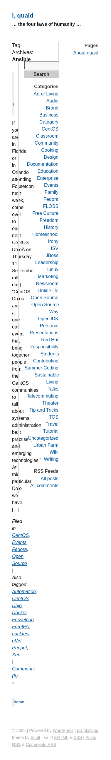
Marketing (48, 276)
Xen (16, 654)
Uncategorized (43, 438)
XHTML (61, 737)
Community (46, 143)
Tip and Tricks (43, 410)
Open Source (44, 297)
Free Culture (45, 213)
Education (48, 171)
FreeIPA (20, 626)
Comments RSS (41, 744)
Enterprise (47, 178)
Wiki (54, 452)
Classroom (47, 135)
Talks (53, 388)
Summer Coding (41, 367)
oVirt (17, 640)
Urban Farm (45, 445)
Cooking (49, 150)
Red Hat (49, 339)
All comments (44, 485)
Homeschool (45, 234)
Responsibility (43, 346)
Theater (50, 402)
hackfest (21, 633)
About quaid (85, 52)
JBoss (52, 255)
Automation (24, 591)
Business (48, 114)
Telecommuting (42, 395)
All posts (49, 478)
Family (51, 192)
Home (19, 702)
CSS (77, 737)
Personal (49, 325)
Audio (52, 100)
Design (51, 157)
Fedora (19, 549)
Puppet (19, 647)
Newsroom (47, 283)
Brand (52, 107)
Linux (52, 269)
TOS (53, 417)
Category (48, 121)
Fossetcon (23, 619)
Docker (19, 612)
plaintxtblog (87, 730)
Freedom (49, 220)
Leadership (46, 262)
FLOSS (50, 206)
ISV (54, 248)
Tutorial (50, 431)
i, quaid (22, 15)
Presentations (44, 332)
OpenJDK (48, 318)
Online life (48, 290)
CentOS (20, 535)
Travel (52, 424)
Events (19, 542)
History (51, 227)
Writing (51, 459)
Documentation (42, 164)
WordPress (63, 730)
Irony (53, 241)
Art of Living (46, 93)
